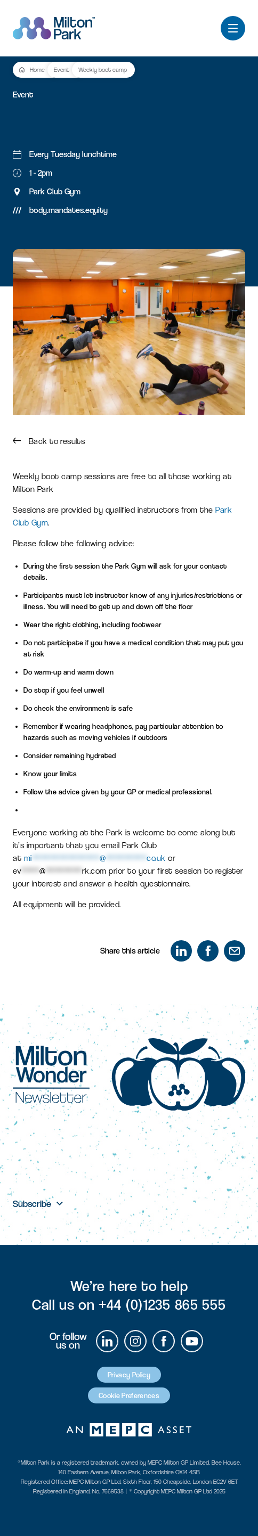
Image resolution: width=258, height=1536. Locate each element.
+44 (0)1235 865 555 (162, 1304)
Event (61, 69)
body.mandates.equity (68, 210)
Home (37, 69)
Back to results (49, 441)
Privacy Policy (129, 1374)
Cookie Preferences (129, 1395)
